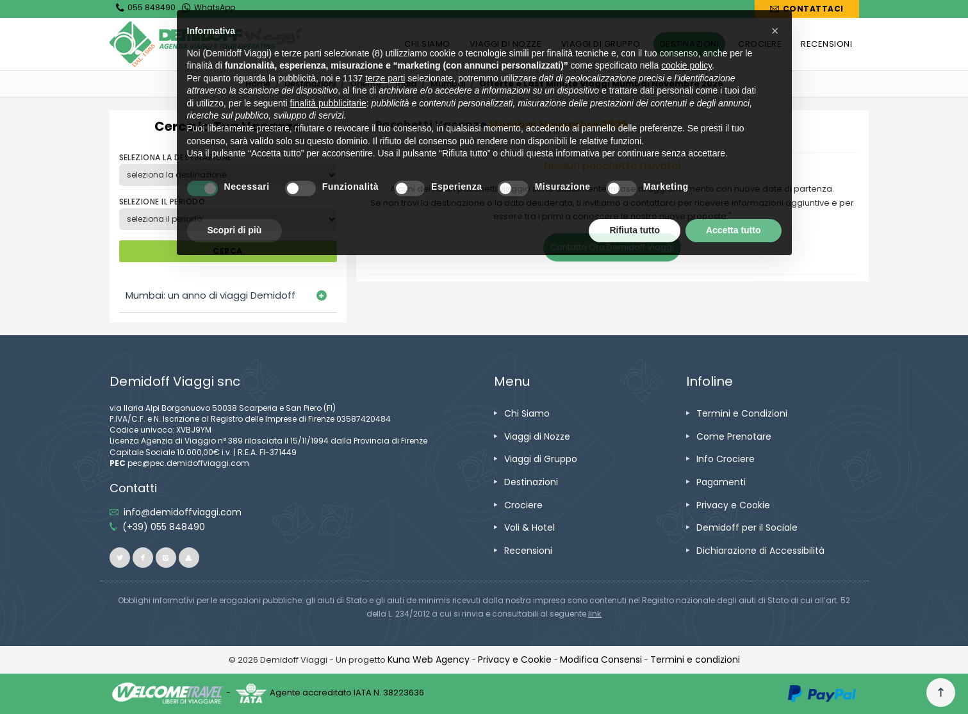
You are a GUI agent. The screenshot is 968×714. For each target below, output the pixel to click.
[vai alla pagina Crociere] (523, 505)
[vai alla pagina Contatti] (806, 9)
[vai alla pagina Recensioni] (528, 550)
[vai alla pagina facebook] (143, 557)
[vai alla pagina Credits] (429, 659)
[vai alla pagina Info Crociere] (725, 458)
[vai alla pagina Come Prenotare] (733, 436)
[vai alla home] (257, 84)
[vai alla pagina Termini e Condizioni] (741, 413)
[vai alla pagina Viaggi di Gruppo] (540, 458)
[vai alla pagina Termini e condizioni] (695, 659)
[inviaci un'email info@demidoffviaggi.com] (183, 512)
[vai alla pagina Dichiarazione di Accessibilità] (760, 550)
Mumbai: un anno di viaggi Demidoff (210, 295)
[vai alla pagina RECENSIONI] (826, 44)
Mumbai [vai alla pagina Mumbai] (448, 84)
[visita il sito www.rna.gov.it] (595, 614)
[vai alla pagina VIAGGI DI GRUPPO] (601, 44)
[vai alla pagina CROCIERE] (760, 44)
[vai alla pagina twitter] (120, 557)
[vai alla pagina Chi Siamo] (527, 413)
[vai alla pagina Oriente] (365, 84)
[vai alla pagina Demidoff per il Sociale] (747, 527)
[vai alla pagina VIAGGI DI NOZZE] (505, 44)
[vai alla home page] (206, 44)
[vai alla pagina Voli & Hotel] (529, 527)
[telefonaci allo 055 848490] (163, 526)
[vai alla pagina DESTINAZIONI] (689, 44)
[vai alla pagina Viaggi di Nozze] (537, 436)
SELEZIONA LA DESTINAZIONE (175, 157)
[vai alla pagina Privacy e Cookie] (733, 505)
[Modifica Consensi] (601, 659)
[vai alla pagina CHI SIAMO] (427, 44)
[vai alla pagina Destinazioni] (310, 84)
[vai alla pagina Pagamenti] (721, 482)
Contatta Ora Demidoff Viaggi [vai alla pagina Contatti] (612, 247)
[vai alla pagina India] (405, 84)
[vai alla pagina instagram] (166, 557)
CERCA (227, 250)
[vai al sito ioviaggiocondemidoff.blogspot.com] (189, 557)
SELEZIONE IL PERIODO (162, 201)
